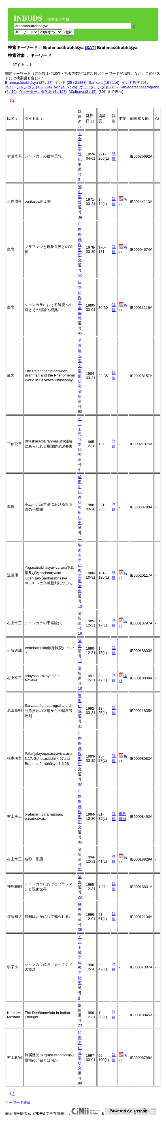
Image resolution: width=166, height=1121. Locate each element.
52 (80, 275)
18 (80, 606)
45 (80, 333)
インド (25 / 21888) (71, 82)
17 (80, 661)
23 (80, 1025)
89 (80, 1083)
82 (80, 784)
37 (80, 726)
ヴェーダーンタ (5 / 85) (98, 87)
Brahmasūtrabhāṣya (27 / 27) (29, 82)
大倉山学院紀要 (80, 149)
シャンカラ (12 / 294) (34, 87)
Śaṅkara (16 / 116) (104, 82)
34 (80, 217)
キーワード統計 (18, 1102)
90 (80, 411)
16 (80, 633)
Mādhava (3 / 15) (83, 91)
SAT (90, 47)
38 (80, 929)
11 (80, 538)
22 (80, 897)
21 (80, 869)
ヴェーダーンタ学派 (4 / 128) (43, 91)
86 (80, 842)
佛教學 (80, 909)
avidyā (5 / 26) (65, 87)
